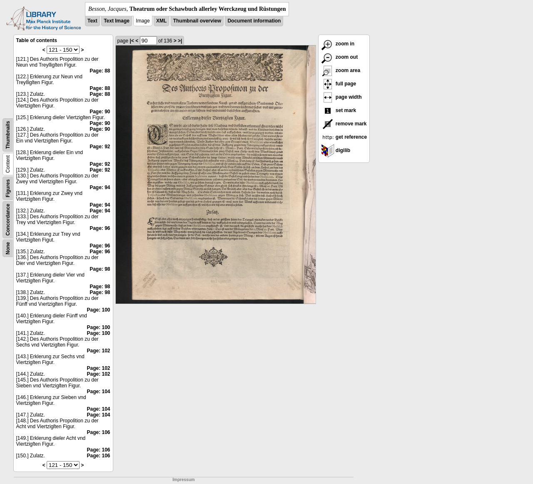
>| (180, 41)
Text (92, 21)
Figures (8, 188)
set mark (338, 110)
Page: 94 (100, 187)
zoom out (339, 57)
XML (161, 21)
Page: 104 (98, 391)
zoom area (341, 70)
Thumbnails (8, 135)
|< (132, 41)
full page (338, 84)
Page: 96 (100, 228)
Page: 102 (98, 351)
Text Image (117, 21)
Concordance (8, 220)
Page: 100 (98, 310)
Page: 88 (100, 71)
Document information (254, 21)
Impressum (183, 479)
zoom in (338, 44)
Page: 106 (98, 432)
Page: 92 (100, 147)
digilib (336, 150)
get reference (344, 137)
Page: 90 (100, 112)
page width (341, 97)
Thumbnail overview (197, 21)
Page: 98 (100, 269)
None (8, 248)
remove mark (344, 124)
